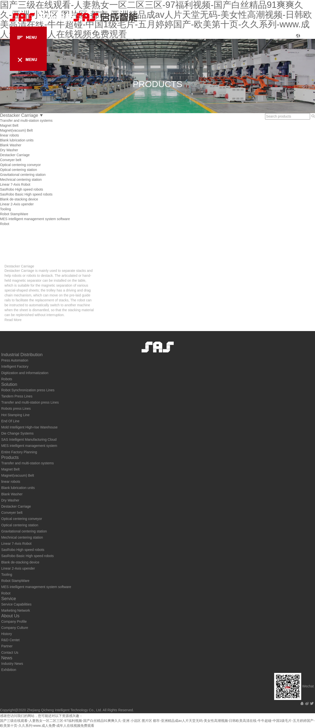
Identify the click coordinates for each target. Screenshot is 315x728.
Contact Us (9, 652)
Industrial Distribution (123, 36)
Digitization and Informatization (24, 373)
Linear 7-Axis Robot (15, 184)
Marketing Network (15, 610)
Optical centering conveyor (20, 165)
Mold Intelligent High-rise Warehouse (29, 427)
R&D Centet (10, 640)
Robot (4, 224)
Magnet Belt (9, 125)
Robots (6, 379)
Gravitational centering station (23, 175)
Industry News (12, 664)
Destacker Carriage (15, 155)
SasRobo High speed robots (21, 189)
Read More (12, 340)
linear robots (9, 135)
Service (230, 36)
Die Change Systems (17, 433)
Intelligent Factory (15, 366)
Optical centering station (18, 170)
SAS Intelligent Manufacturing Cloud (29, 439)
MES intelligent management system (29, 446)
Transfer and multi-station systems (26, 120)
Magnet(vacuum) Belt (16, 130)
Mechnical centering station (21, 180)
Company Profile (14, 621)
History (6, 634)
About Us (255, 36)
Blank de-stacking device (19, 199)
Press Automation (14, 360)
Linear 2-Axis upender (17, 204)
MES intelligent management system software (35, 219)
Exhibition (8, 670)
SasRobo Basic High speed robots (26, 194)
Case (207, 36)
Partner (7, 646)
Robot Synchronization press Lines (27, 390)
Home (89, 36)
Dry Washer (9, 150)
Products (184, 36)
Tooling (5, 209)
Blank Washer (10, 145)
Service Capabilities (16, 604)
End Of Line (10, 421)
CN (303, 36)
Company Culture (14, 628)
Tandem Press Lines (16, 396)
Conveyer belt (10, 160)
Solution (158, 36)
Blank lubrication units (16, 140)
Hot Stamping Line (15, 415)
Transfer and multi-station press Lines (30, 402)
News (279, 36)
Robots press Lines (16, 408)
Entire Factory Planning (19, 452)
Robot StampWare (14, 214)
